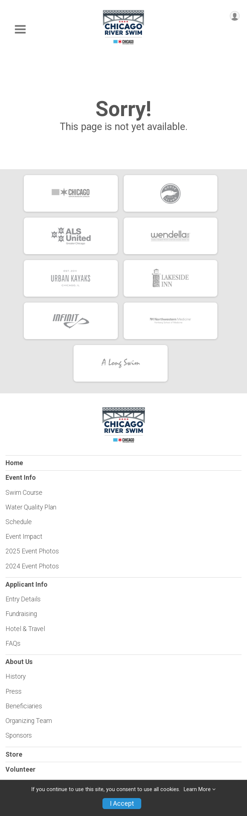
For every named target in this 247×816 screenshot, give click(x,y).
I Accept (122, 803)
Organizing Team (28, 720)
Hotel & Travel (25, 629)
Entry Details (23, 599)
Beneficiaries (23, 706)
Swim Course (23, 492)
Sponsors (18, 735)
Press (13, 691)
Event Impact (23, 536)
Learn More (197, 789)
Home (14, 463)
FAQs (12, 643)
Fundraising (21, 613)
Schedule (18, 522)
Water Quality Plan (30, 507)
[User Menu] (235, 16)
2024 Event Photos (32, 566)
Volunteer (20, 769)
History (15, 676)
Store (13, 754)
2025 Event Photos (32, 551)
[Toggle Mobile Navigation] (20, 29)
